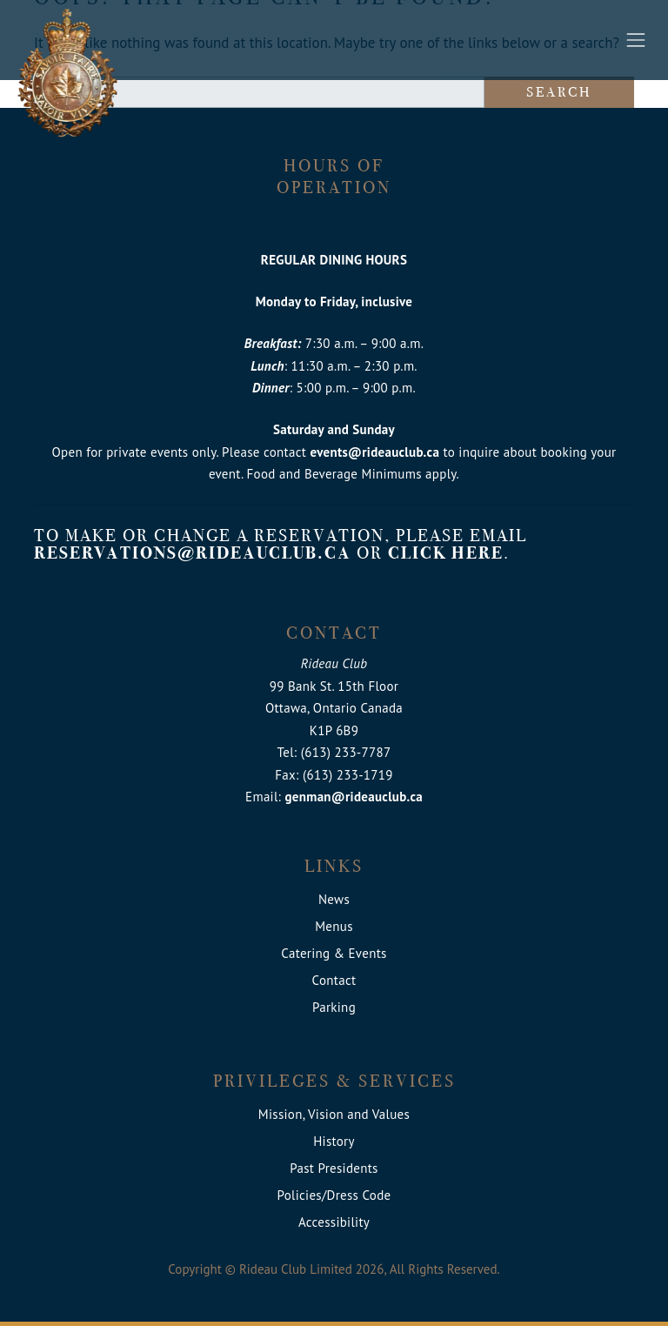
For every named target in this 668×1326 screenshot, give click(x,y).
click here (446, 553)
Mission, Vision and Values (334, 1114)
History (334, 1141)
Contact (334, 980)
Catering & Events (333, 953)
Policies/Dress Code (334, 1195)
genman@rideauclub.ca (354, 796)
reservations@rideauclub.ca (192, 553)
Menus (334, 926)
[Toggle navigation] (636, 40)
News (334, 899)
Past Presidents (333, 1168)
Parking (334, 1007)
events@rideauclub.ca (374, 452)
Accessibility (334, 1222)
